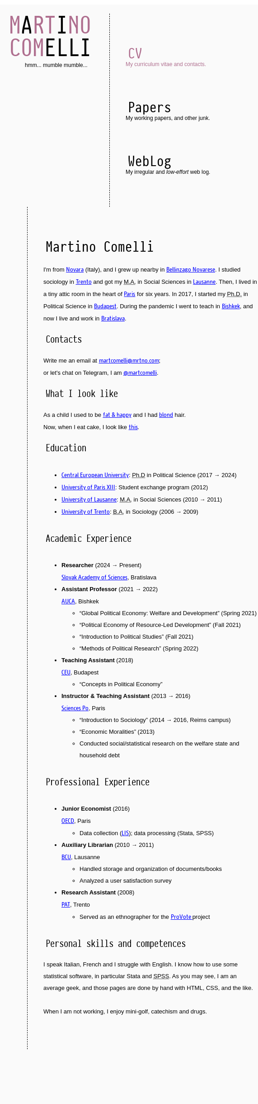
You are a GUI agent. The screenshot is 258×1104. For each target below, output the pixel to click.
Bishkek (231, 306)
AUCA (68, 601)
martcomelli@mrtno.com (129, 360)
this (133, 426)
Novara (75, 269)
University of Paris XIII (88, 487)
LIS (125, 832)
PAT (65, 904)
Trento (84, 281)
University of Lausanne (89, 499)
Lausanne (204, 281)
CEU (65, 672)
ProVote (181, 916)
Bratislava (113, 318)
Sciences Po (75, 708)
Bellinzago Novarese (190, 269)
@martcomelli (140, 372)
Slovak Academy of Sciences (94, 577)
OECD (67, 820)
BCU (66, 856)
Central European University (95, 474)
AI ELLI (50, 36)
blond (166, 414)
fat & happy (117, 414)
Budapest (105, 306)
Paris (129, 293)
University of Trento (85, 511)
